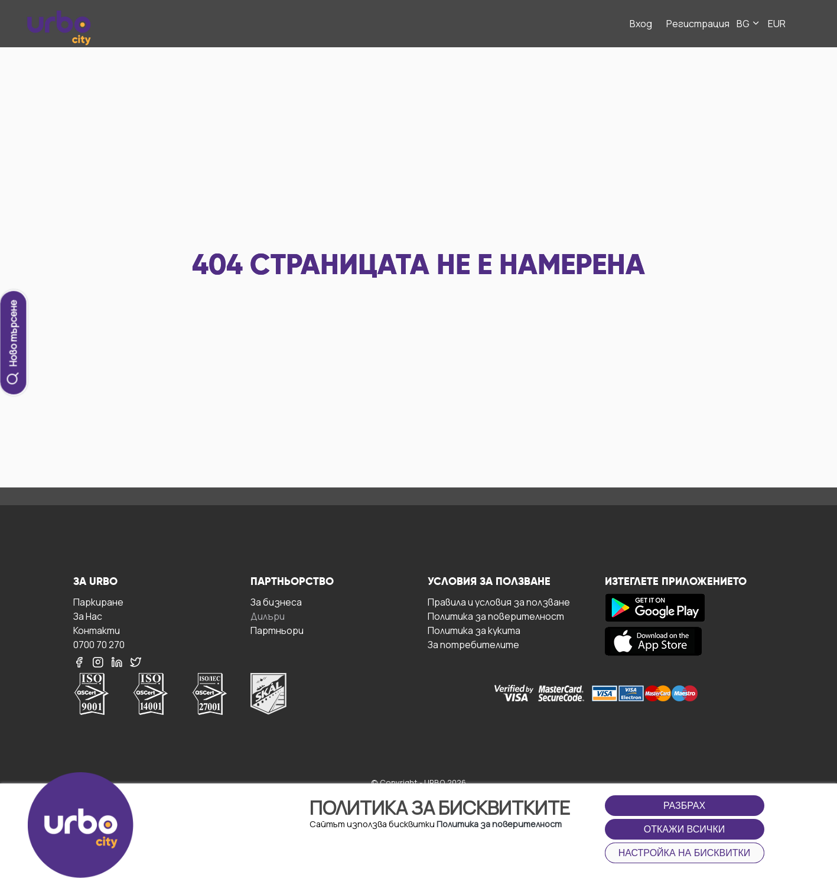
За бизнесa (276, 602)
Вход (641, 23)
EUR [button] (777, 23)
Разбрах (684, 806)
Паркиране (98, 602)
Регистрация (697, 23)
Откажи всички (684, 829)
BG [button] (749, 23)
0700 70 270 (99, 644)
